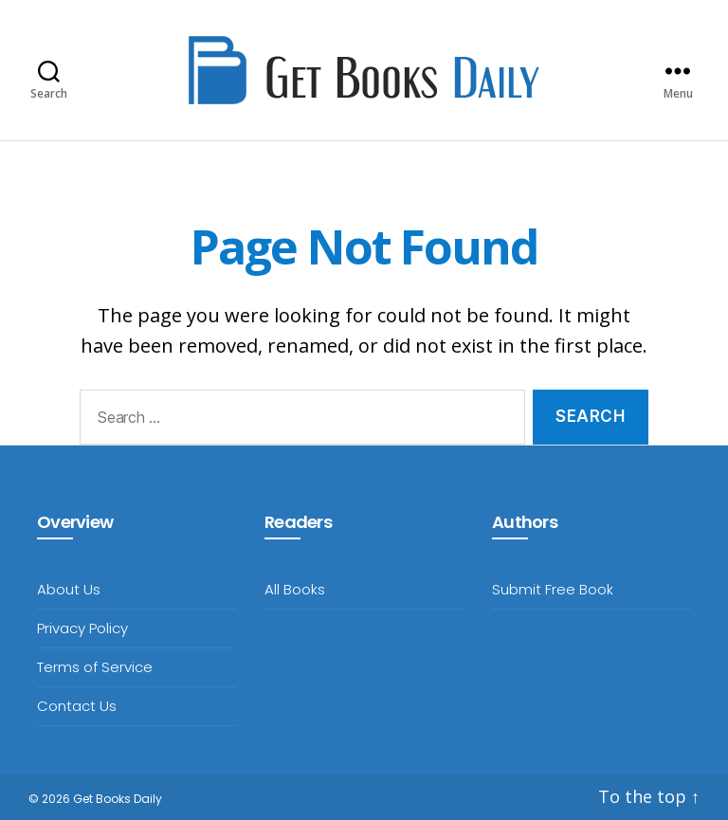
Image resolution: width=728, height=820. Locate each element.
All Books (294, 589)
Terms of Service (95, 667)
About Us (68, 589)
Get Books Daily (117, 799)
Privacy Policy (82, 628)
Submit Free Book (552, 589)
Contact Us (77, 706)
